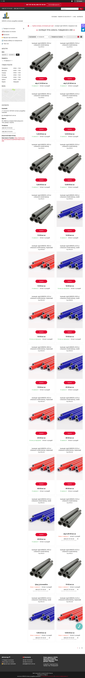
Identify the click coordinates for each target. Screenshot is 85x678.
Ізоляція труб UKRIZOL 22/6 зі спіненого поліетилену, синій (69, 246)
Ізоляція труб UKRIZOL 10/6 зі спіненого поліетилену (41, 44)
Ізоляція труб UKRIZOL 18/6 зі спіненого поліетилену (41, 94)
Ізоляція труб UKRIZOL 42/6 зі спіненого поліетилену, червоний (41, 449)
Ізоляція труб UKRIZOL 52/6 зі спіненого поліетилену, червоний (69, 449)
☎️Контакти (5, 34)
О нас (74, 16)
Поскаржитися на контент (47, 676)
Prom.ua (51, 673)
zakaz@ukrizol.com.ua (9, 115)
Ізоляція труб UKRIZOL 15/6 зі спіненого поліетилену (69, 44)
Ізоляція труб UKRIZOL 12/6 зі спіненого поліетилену (69, 500)
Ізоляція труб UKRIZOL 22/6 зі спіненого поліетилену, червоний (41, 297)
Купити (41, 78)
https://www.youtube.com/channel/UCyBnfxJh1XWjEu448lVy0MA (13, 139)
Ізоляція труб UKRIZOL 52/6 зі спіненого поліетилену (69, 550)
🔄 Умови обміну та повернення (12, 40)
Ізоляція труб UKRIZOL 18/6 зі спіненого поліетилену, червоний (41, 246)
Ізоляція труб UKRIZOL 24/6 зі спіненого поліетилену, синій (41, 599)
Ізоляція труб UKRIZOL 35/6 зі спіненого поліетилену (69, 145)
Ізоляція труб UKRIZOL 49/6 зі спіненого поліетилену (41, 550)
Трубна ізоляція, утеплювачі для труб (43, 26)
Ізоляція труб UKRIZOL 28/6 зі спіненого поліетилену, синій (69, 297)
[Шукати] (80, 9)
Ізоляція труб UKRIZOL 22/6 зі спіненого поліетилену (69, 94)
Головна (54, 16)
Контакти (80, 16)
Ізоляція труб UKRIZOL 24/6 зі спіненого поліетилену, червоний (69, 599)
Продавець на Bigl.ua (42, 674)
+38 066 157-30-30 (27, 662)
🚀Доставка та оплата (9, 31)
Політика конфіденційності (61, 676)
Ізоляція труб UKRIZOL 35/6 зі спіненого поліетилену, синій (69, 348)
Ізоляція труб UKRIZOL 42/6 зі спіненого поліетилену (41, 196)
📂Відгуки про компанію (9, 37)
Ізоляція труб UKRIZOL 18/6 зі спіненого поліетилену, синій (69, 196)
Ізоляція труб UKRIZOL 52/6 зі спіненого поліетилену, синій (41, 500)
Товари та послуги (64, 16)
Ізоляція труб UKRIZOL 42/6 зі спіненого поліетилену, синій (69, 398)
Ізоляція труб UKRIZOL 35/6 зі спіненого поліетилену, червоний (41, 398)
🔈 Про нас (5, 43)
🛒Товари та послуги (8, 28)
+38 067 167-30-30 (27, 660)
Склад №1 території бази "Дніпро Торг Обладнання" (50, 664)
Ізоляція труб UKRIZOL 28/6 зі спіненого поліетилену (41, 145)
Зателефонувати (54, 4)
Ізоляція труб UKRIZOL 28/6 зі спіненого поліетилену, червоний (41, 348)
